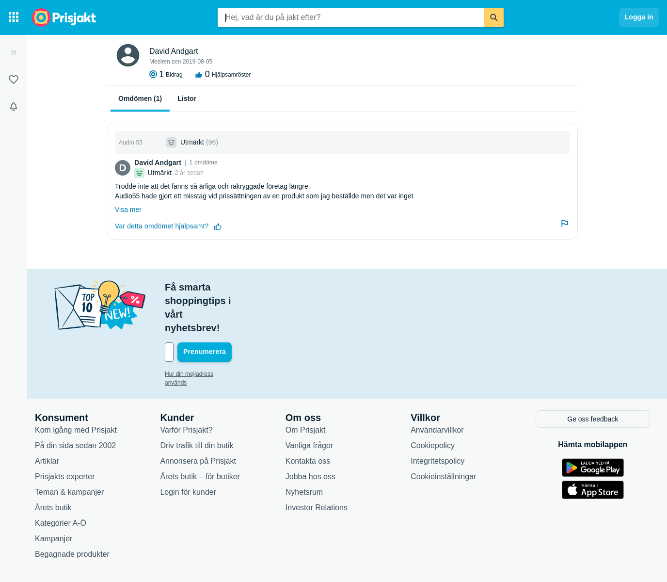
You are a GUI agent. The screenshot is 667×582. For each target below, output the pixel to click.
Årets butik (53, 465)
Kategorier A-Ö (60, 481)
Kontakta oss (308, 419)
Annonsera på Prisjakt (198, 419)
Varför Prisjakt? (186, 388)
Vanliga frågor (309, 403)
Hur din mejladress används (201, 333)
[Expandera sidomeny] (13, 52)
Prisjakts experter (65, 434)
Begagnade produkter (72, 512)
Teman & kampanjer (69, 450)
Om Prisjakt (306, 388)
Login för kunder (188, 450)
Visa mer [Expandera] (128, 209)
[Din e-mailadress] (228, 311)
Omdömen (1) (140, 98)
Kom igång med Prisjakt (76, 388)
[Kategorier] (13, 17)
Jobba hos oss (310, 434)
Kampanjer (53, 496)
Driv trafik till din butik (196, 403)
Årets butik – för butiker (200, 434)
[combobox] (351, 17)
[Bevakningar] (13, 106)
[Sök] (494, 17)
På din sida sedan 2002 (75, 403)
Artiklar (47, 419)
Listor (186, 98)
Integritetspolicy (437, 419)
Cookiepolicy (433, 403)
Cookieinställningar (443, 434)
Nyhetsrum (304, 450)
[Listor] (13, 79)
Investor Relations (317, 465)
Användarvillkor (437, 388)
